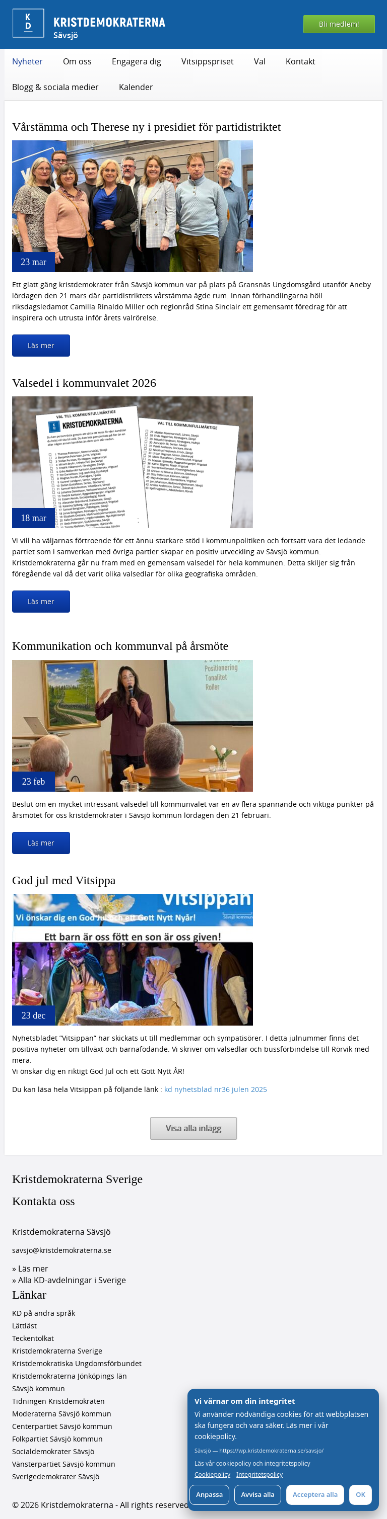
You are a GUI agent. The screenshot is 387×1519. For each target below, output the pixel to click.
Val (260, 61)
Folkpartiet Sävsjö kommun (57, 1439)
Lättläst (24, 1325)
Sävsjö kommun (38, 1388)
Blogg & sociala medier (55, 87)
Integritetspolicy (259, 1475)
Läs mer (41, 345)
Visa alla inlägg (193, 1128)
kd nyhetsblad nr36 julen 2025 (215, 1089)
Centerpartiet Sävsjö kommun (62, 1426)
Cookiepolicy (212, 1475)
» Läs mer (30, 1268)
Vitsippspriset (207, 61)
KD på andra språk (43, 1313)
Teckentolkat (33, 1338)
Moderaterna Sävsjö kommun (61, 1413)
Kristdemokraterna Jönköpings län (69, 1376)
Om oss (77, 61)
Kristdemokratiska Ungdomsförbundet (77, 1363)
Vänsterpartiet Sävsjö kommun (63, 1464)
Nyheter (27, 61)
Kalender (136, 87)
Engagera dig (136, 61)
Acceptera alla (315, 1494)
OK (360, 1494)
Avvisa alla (258, 1494)
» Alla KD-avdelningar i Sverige (69, 1280)
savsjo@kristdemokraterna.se (61, 1250)
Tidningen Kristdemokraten (58, 1401)
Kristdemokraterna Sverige (77, 1179)
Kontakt (300, 61)
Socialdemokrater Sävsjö (53, 1451)
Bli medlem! (339, 24)
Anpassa (209, 1494)
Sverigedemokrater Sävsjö (55, 1476)
